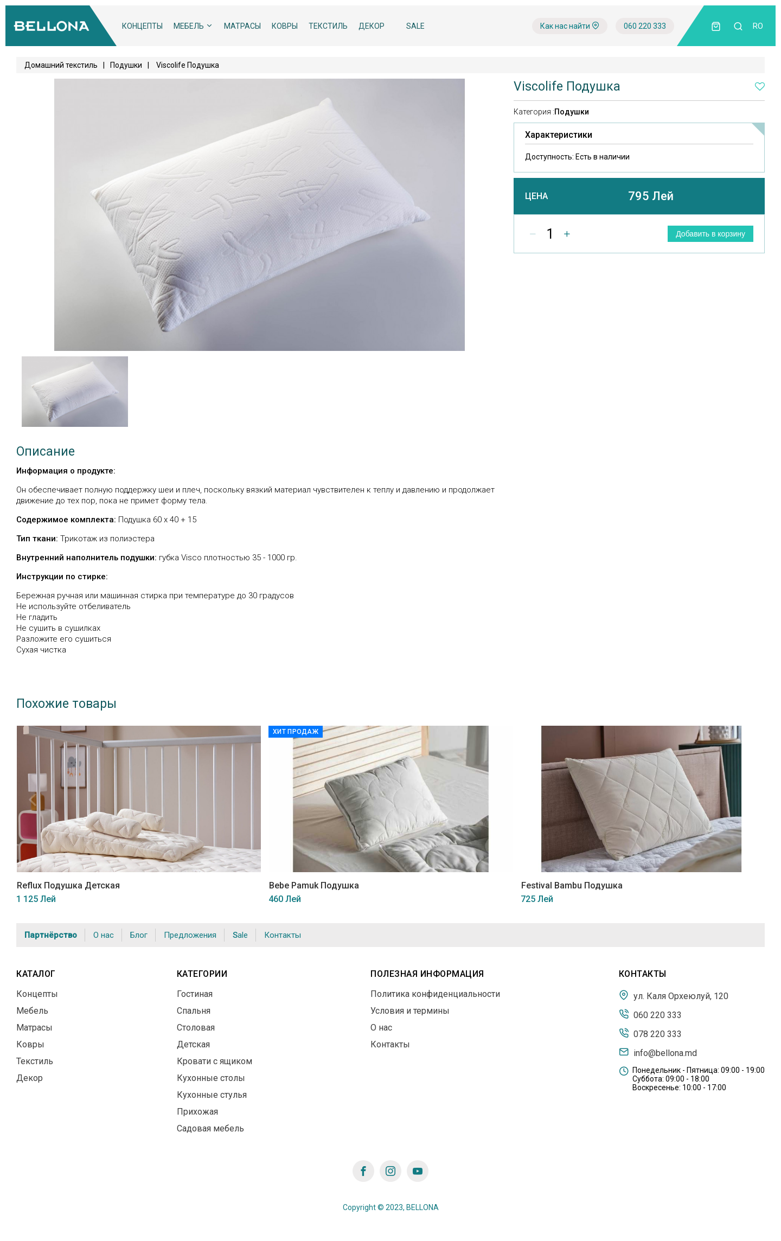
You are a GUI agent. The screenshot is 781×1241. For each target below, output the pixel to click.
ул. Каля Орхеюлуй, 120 (673, 995)
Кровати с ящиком (214, 1061)
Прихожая (197, 1111)
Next (748, 799)
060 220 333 (645, 26)
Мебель (193, 26)
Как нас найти (569, 26)
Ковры (285, 26)
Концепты (142, 26)
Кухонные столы (211, 1078)
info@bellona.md (658, 1052)
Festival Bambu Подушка (571, 885)
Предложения (190, 935)
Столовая (196, 1027)
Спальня (193, 1011)
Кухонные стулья (212, 1095)
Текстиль (328, 26)
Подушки (126, 65)
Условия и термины (410, 1011)
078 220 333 (650, 1033)
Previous (32, 799)
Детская (193, 1044)
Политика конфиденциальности (435, 994)
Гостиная (195, 994)
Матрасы (242, 26)
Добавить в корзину (710, 233)
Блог (139, 935)
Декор (372, 26)
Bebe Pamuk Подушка (313, 885)
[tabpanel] (75, 391)
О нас (103, 935)
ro (758, 26)
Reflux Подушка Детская (67, 885)
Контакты (282, 935)
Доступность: (577, 156)
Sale (415, 26)
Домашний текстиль (61, 65)
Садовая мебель (210, 1128)
